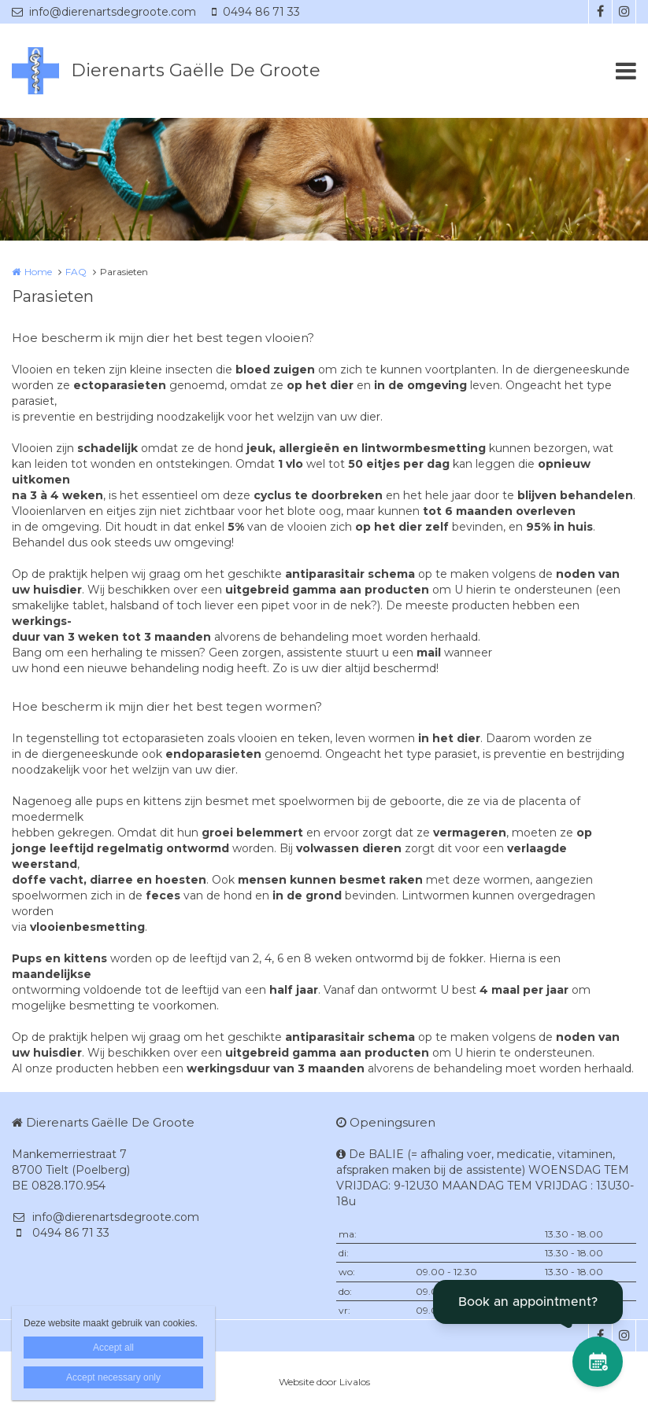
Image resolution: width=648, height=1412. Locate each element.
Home (38, 272)
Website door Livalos (324, 1382)
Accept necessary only (113, 1377)
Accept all (113, 1347)
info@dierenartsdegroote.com (104, 12)
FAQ (76, 272)
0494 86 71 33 (256, 12)
